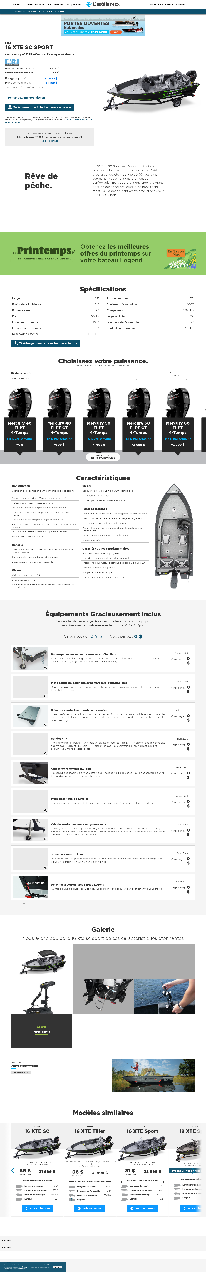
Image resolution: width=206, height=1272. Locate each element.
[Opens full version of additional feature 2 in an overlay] (103, 933)
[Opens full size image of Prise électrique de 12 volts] (30, 783)
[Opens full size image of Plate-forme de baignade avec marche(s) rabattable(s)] (30, 682)
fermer (6, 1211)
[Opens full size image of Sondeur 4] (30, 733)
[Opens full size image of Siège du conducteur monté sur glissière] (30, 707)
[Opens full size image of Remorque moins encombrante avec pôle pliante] (30, 656)
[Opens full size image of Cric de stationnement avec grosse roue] (30, 809)
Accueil (14, 12)
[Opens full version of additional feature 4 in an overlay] (41, 967)
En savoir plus (21, 1043)
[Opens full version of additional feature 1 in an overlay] (41, 933)
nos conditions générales (21, 1266)
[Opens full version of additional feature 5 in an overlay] (103, 967)
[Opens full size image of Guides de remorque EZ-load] (30, 758)
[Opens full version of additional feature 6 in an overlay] (164, 967)
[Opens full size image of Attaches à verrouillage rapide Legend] (30, 860)
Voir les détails (49, 141)
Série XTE (42, 12)
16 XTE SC (37, 1102)
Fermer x (57, 1267)
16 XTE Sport (142, 1102)
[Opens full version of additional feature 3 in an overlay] (164, 933)
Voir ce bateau (37, 1180)
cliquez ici (26, 1267)
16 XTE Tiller (89, 1102)
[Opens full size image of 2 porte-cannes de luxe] (30, 834)
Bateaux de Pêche (27, 12)
